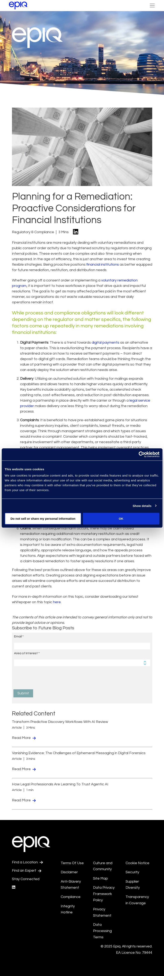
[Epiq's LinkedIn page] (13, 887)
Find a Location (27, 862)
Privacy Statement (102, 912)
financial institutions (102, 264)
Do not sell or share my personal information (43, 518)
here (57, 602)
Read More (24, 738)
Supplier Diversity (133, 885)
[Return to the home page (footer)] (18, 5)
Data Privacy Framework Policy (104, 894)
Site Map (100, 878)
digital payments (105, 342)
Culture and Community (102, 866)
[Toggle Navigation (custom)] (152, 5)
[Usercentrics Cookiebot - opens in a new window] (141, 454)
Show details (142, 505)
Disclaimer (69, 872)
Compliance (70, 897)
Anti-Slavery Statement (71, 885)
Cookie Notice (137, 863)
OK (121, 518)
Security (132, 872)
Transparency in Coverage (137, 900)
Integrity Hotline (68, 909)
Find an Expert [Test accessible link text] (26, 871)
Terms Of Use (72, 863)
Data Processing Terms (102, 931)
